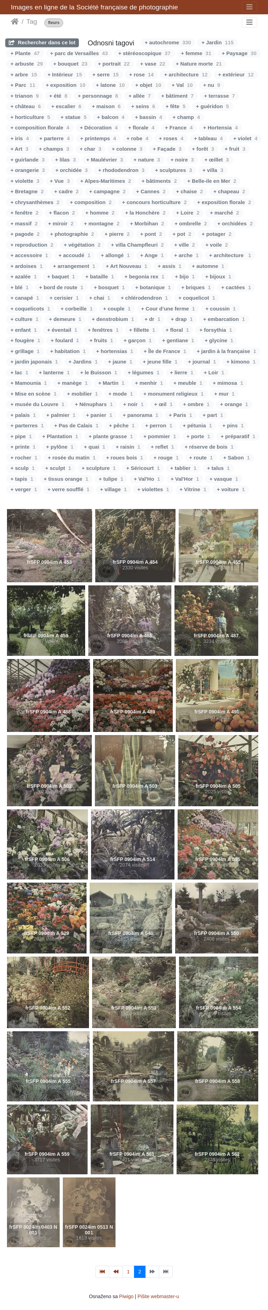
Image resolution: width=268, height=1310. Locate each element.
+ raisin (128, 447)
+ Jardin (217, 42)
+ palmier (61, 415)
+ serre (105, 74)
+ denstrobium (113, 319)
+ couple (117, 309)
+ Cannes (150, 191)
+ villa (212, 170)
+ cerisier (64, 298)
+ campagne (107, 191)
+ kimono (241, 362)
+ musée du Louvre (37, 404)
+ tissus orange (66, 479)
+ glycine (218, 340)
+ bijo (185, 276)
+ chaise (189, 191)
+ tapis (21, 479)
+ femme (196, 53)
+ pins (233, 425)
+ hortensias (114, 351)
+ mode (121, 394)
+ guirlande (27, 160)
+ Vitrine (193, 489)
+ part (213, 415)
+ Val (182, 85)
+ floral (177, 330)
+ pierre (117, 234)
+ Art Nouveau (126, 266)
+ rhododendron (121, 170)
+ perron (158, 425)
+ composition (90, 202)
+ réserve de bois (209, 447)
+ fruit (235, 149)
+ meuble (187, 383)
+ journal (202, 362)
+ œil (163, 404)
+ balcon (111, 117)
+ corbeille (77, 309)
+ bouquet (70, 64)
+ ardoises (26, 266)
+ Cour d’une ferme (168, 309)
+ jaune (120, 362)
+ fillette (142, 330)
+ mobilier (82, 394)
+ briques (195, 287)
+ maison (106, 106)
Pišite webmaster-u (158, 1296)
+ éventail (62, 330)
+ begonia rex (144, 276)
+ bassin (148, 117)
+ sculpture (99, 468)
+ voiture (231, 489)
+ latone (110, 85)
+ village (113, 489)
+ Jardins (83, 362)
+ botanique (153, 287)
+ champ (186, 117)
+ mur (224, 394)
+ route (201, 458)
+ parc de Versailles (79, 53)
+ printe (23, 447)
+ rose (141, 74)
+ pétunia (197, 425)
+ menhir (149, 383)
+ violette (24, 181)
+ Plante (25, 53)
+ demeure (65, 319)
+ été (58, 96)
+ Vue (60, 181)
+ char (90, 149)
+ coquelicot (196, 298)
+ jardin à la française (226, 351)
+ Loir (214, 372)
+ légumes (143, 372)
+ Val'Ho (147, 479)
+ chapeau (229, 191)
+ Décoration (99, 127)
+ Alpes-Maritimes (105, 181)
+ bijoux (218, 276)
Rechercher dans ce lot (42, 42)
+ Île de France (165, 351)
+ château (25, 106)
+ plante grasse (111, 436)
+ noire (182, 160)
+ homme (100, 213)
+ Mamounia (28, 383)
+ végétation (82, 245)
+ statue (74, 117)
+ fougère (25, 340)
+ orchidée (71, 170)
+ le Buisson (98, 372)
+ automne (208, 266)
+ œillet (216, 160)
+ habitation (68, 351)
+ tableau (208, 138)
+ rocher (23, 458)
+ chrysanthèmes (34, 202)
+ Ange (152, 255)
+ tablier (183, 468)
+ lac (19, 372)
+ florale (141, 127)
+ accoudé (74, 255)
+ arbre (23, 74)
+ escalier (66, 106)
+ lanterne (54, 372)
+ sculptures (173, 170)
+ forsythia (215, 330)
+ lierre (181, 372)
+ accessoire (29, 255)
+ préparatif (238, 436)
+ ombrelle (190, 223)
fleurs (54, 23)
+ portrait (114, 64)
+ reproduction (31, 245)
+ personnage (98, 96)
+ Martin (111, 383)
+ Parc (22, 85)
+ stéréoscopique (144, 53)
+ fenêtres (103, 330)
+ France (179, 127)
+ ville (184, 245)
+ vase (152, 64)
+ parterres (27, 425)
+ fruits (101, 340)
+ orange (234, 404)
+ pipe (21, 436)
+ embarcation (224, 319)
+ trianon (24, 96)
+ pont (151, 234)
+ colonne (127, 149)
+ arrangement (74, 266)
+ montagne (102, 223)
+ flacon (62, 213)
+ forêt (203, 149)
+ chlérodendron (144, 298)
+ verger (23, 489)
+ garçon (137, 340)
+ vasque (223, 479)
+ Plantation (60, 436)
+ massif (24, 223)
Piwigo (126, 1296)
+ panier (99, 415)
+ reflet (162, 447)
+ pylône (60, 447)
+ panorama (140, 415)
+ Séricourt (143, 468)
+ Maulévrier (104, 160)
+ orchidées (235, 223)
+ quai (94, 447)
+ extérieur (236, 74)
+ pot (181, 234)
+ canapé (24, 298)
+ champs (54, 149)
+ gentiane (178, 340)
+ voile (217, 245)
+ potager (216, 234)
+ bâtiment (177, 96)
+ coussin (221, 309)
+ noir (133, 404)
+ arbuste (26, 64)
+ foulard (65, 340)
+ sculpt (58, 468)
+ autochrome (168, 42)
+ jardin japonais (34, 362)
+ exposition (65, 85)
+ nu (211, 85)
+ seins (143, 106)
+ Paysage (239, 53)
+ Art (19, 149)
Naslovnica (15, 21)
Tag (31, 21)
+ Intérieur (64, 74)
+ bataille (99, 276)
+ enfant (23, 330)
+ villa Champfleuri (137, 245)
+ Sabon (236, 458)
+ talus (218, 468)
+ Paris (180, 415)
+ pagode (25, 234)
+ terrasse (219, 96)
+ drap (182, 319)
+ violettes (153, 489)
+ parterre (54, 138)
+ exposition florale (224, 202)
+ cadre (66, 191)
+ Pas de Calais (76, 425)
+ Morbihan (147, 223)
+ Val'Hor (185, 479)
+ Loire (188, 213)
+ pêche (122, 425)
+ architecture (185, 74)
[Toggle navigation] (249, 7)
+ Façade (167, 149)
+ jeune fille (160, 362)
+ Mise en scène (33, 394)
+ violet (245, 138)
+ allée (139, 96)
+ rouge (166, 458)
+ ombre (196, 404)
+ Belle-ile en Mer (211, 181)
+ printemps (98, 138)
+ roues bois (124, 458)
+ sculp (22, 468)
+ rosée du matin (72, 458)
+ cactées (236, 287)
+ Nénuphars (94, 404)
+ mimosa (228, 383)
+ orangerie (27, 170)
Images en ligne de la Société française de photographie (94, 7)
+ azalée (23, 276)
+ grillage (25, 351)
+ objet (148, 85)
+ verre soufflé (68, 489)
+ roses (171, 138)
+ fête (176, 106)
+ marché (224, 213)
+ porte (198, 436)
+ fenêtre (24, 213)
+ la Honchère (145, 213)
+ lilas (65, 160)
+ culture (24, 319)
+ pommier (159, 436)
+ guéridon (212, 106)
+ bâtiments (159, 181)
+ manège (72, 383)
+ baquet (61, 276)
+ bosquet (109, 287)
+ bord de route (61, 287)
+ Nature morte (199, 64)
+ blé (19, 287)
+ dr (152, 319)
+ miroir (61, 223)
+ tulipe (111, 479)
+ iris (19, 138)
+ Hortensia (220, 127)
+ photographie (72, 234)
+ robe (138, 138)
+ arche (186, 255)
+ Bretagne (27, 191)
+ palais (23, 415)
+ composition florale (39, 127)
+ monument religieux (173, 394)
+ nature (147, 160)
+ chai (99, 298)
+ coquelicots (30, 309)
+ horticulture (30, 117)
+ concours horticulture (154, 202)
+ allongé (115, 255)
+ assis (169, 266)
